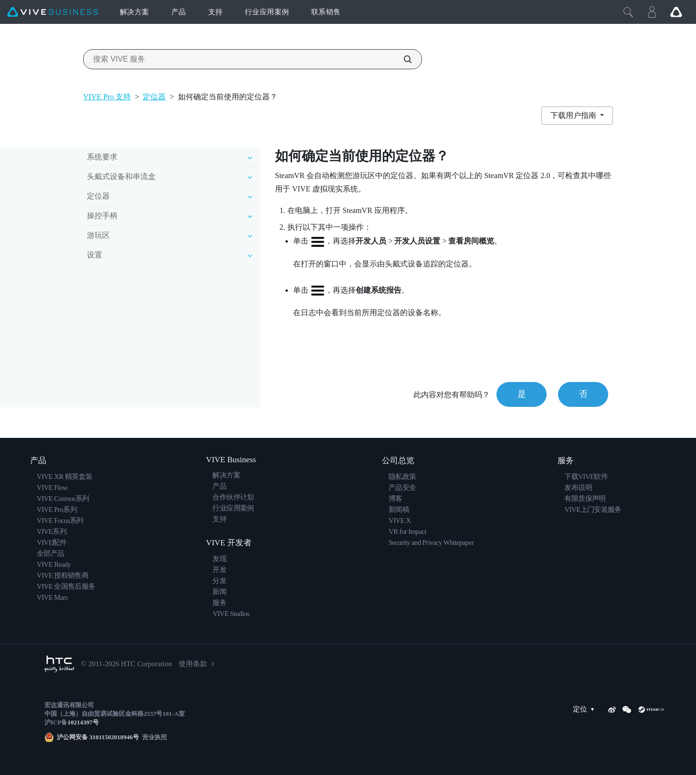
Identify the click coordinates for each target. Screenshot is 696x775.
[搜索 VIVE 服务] (402, 59)
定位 (586, 709)
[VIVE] (52, 12)
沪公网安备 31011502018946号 (98, 737)
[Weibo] (612, 709)
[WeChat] (626, 709)
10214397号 (82, 722)
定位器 (154, 97)
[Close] (628, 12)
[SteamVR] (651, 709)
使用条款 (193, 664)
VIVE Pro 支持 (107, 97)
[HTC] (59, 664)
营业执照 (153, 737)
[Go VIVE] (676, 12)
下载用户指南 (574, 115)
